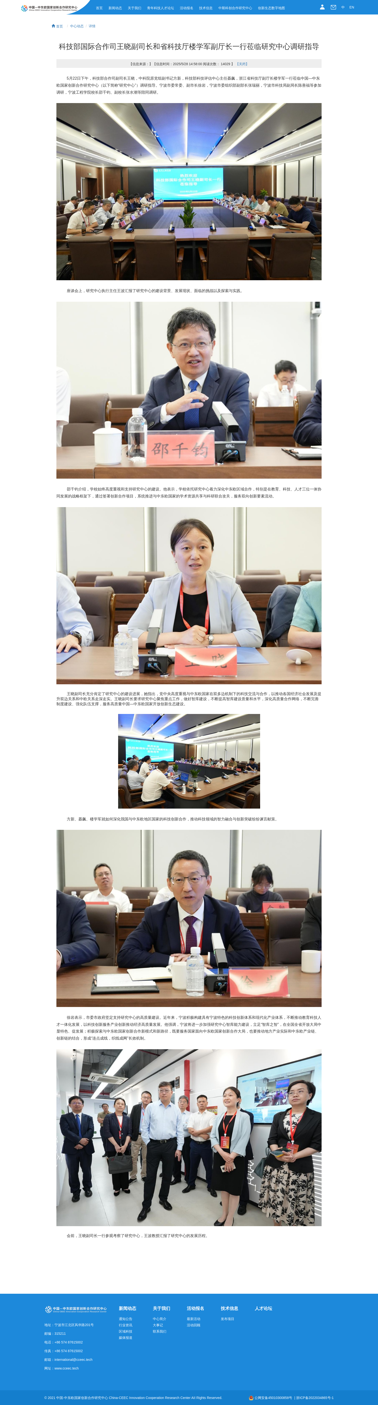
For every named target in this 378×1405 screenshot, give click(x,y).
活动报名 (186, 8)
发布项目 (227, 1319)
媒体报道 (125, 1338)
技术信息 (206, 8)
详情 (92, 26)
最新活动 (193, 1319)
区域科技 (125, 1331)
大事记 (158, 1325)
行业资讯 (125, 1325)
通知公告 (125, 1319)
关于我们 (134, 8)
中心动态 (77, 26)
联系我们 (159, 1331)
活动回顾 (193, 1325)
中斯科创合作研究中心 (235, 8)
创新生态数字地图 (271, 8)
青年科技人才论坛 (160, 8)
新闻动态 (115, 8)
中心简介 (159, 1319)
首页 (99, 8)
